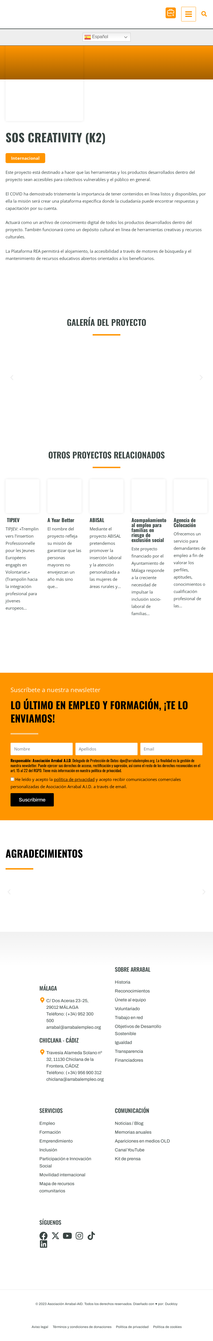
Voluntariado (127, 1008)
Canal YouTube (129, 1149)
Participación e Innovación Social (65, 1162)
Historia (122, 982)
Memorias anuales (133, 1132)
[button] (171, 12)
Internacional (25, 158)
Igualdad (123, 1042)
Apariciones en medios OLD (142, 1141)
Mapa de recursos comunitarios (56, 1187)
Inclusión (48, 1149)
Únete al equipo (130, 999)
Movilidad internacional (62, 1174)
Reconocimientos (132, 991)
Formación (50, 1132)
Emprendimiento (56, 1141)
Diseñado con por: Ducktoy (155, 1304)
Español (96, 37)
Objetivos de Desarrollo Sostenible (138, 1030)
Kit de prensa (128, 1158)
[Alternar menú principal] (189, 14)
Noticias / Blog (129, 1123)
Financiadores (129, 1060)
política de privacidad (74, 779)
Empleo (47, 1123)
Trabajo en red (129, 1017)
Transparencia (129, 1051)
